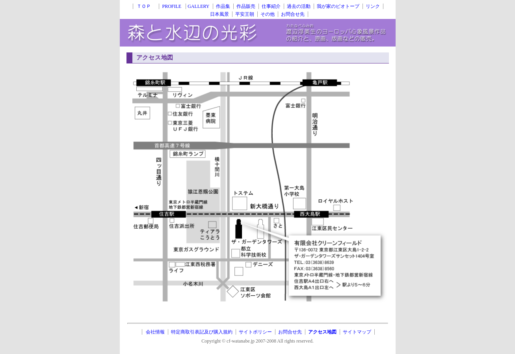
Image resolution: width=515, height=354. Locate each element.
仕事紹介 (271, 6)
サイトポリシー (255, 332)
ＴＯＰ (146, 6)
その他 (267, 14)
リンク (373, 6)
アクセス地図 (322, 332)
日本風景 (219, 14)
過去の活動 (298, 6)
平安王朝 (244, 14)
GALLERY (198, 6)
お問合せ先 (293, 14)
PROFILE (172, 6)
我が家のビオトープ (338, 6)
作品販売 (245, 6)
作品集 (223, 6)
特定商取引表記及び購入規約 (201, 332)
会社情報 (155, 332)
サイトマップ (357, 332)
